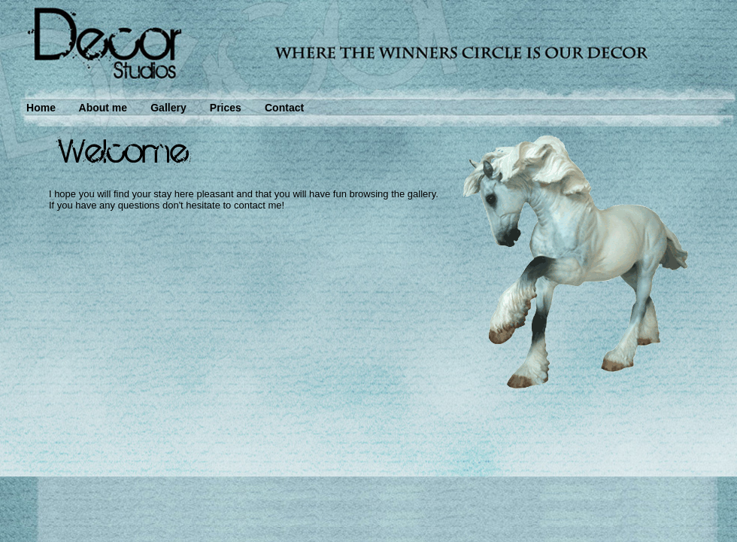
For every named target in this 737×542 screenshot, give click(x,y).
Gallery (168, 108)
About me (103, 108)
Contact (284, 108)
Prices (225, 108)
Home (41, 108)
